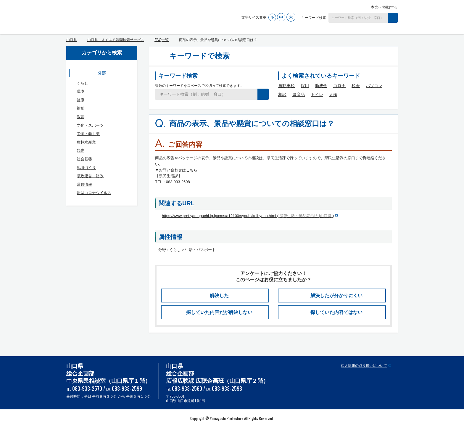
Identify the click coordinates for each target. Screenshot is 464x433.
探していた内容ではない (336, 312)
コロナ (339, 85)
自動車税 (286, 85)
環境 (80, 91)
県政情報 (84, 184)
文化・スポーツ (90, 125)
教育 (80, 117)
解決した (219, 295)
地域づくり (86, 167)
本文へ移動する (384, 7)
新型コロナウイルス (94, 193)
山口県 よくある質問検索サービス (127, 15)
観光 (80, 150)
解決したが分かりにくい (336, 295)
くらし (82, 83)
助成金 (321, 85)
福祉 (80, 108)
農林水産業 (86, 142)
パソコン (374, 85)
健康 (80, 100)
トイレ (317, 94)
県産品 (298, 94)
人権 (333, 94)
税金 (356, 85)
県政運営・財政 (90, 176)
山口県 (71, 40)
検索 (393, 18)
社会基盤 (84, 159)
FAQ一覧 (161, 40)
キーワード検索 (313, 18)
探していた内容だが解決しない (219, 312)
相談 (282, 94)
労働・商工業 (88, 133)
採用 (305, 85)
